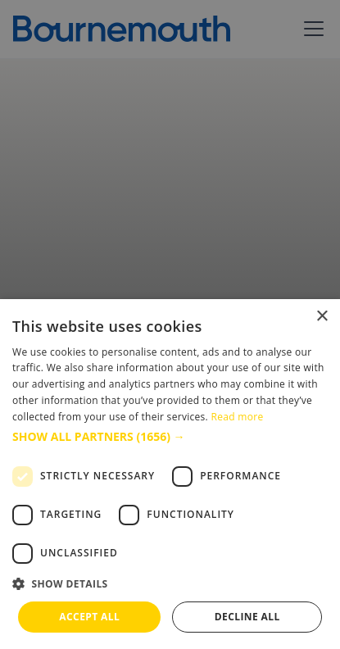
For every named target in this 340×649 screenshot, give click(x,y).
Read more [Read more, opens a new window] (237, 417)
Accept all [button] (89, 617)
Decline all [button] (247, 617)
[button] (170, 436)
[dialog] (170, 474)
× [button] (321, 317)
